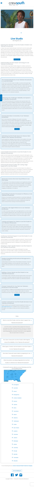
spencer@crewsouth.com (7, 306)
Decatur (15, 401)
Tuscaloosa (16, 411)
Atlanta (15, 444)
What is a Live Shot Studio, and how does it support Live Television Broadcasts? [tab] (17, 321)
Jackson (15, 437)
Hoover (15, 391)
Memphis (16, 460)
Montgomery (16, 394)
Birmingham (16, 384)
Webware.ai (26, 478)
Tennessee (16, 457)
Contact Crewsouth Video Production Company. (22, 465)
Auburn (15, 414)
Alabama (16, 417)
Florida (15, 424)
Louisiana (15, 431)
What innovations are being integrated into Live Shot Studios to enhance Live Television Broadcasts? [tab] (18, 361)
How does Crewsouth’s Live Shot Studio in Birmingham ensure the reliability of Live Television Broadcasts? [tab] (17, 340)
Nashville (15, 454)
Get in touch (17, 59)
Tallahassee (16, 421)
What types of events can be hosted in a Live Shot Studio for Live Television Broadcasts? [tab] (17, 347)
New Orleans (16, 427)
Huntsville (16, 388)
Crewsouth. (16, 478)
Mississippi (16, 441)
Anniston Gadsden (18, 398)
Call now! (17, 129)
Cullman (15, 404)
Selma (15, 408)
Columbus (16, 434)
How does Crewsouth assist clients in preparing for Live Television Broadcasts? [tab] (17, 354)
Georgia (15, 451)
